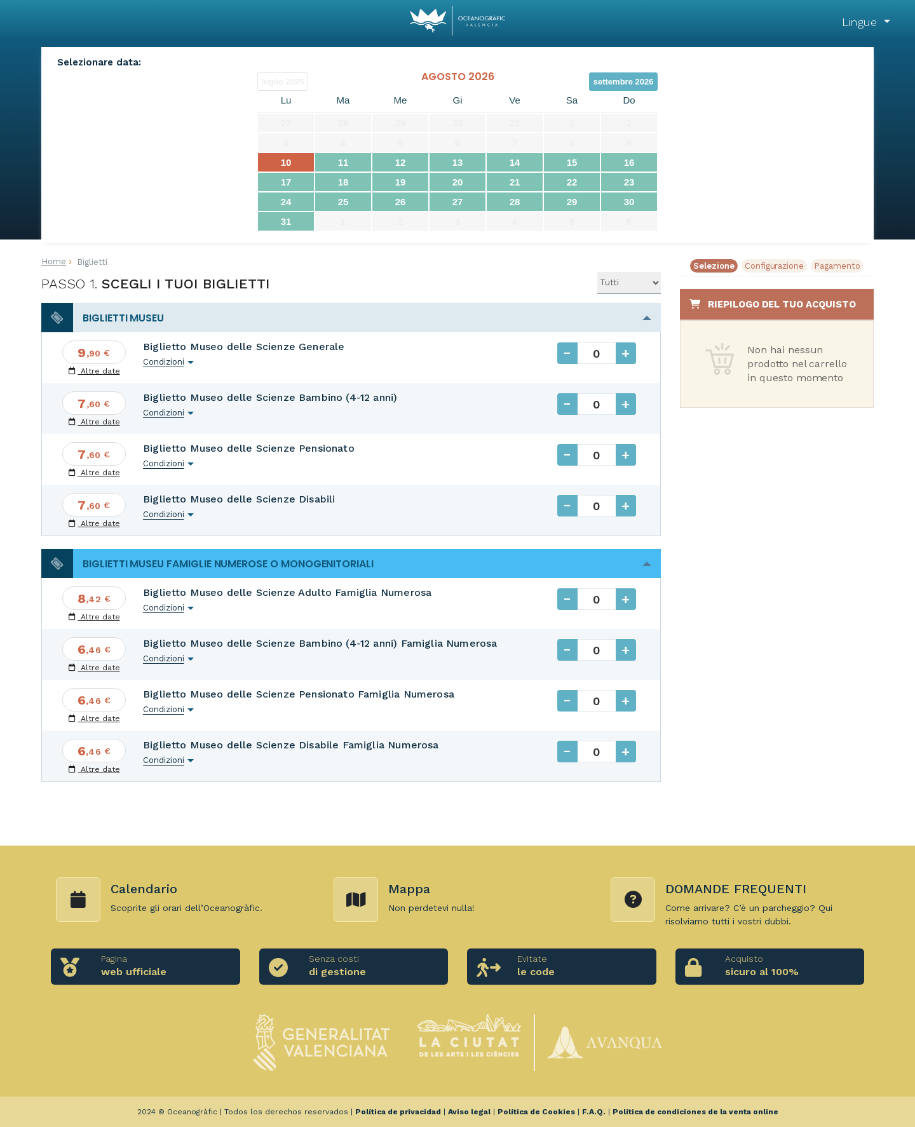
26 (400, 201)
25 (343, 201)
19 (400, 182)
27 (457, 201)
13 (457, 162)
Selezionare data (98, 62)
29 (572, 201)
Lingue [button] (861, 22)
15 (572, 162)
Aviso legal (469, 1111)
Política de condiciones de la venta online (695, 1111)
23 (629, 182)
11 (343, 162)
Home (53, 261)
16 (629, 162)
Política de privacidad (398, 1111)
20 (457, 182)
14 (515, 162)
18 (343, 182)
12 (400, 162)
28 (515, 201)
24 (286, 201)
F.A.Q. (594, 1111)
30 (629, 201)
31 (286, 221)
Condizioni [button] (163, 362)
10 (286, 162)
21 (515, 182)
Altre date (94, 371)
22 (572, 182)
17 (286, 182)
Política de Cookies (536, 1111)
